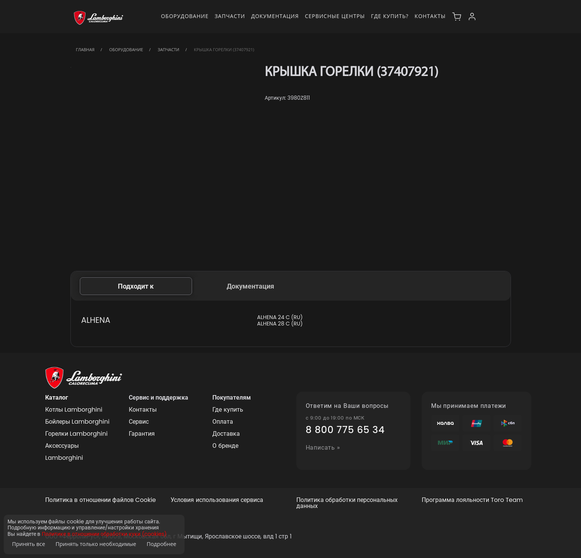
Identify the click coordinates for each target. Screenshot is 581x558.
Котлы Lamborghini (73, 409)
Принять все (28, 543)
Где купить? (390, 16)
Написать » (323, 448)
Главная (85, 49)
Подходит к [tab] (136, 286)
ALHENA (95, 320)
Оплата (222, 421)
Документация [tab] (250, 286)
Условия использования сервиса (217, 500)
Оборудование (185, 16)
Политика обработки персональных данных (347, 503)
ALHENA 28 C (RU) (280, 324)
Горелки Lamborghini (76, 433)
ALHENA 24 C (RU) (280, 317)
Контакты (430, 16)
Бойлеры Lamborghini (77, 421)
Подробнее (161, 543)
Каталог (56, 397)
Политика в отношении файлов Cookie (100, 500)
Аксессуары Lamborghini (64, 451)
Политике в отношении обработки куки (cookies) (104, 534)
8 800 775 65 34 (345, 430)
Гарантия (142, 433)
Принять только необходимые (96, 543)
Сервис (139, 421)
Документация (275, 16)
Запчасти (230, 16)
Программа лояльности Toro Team (472, 500)
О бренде (225, 445)
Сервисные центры (335, 16)
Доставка (226, 433)
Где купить (227, 409)
